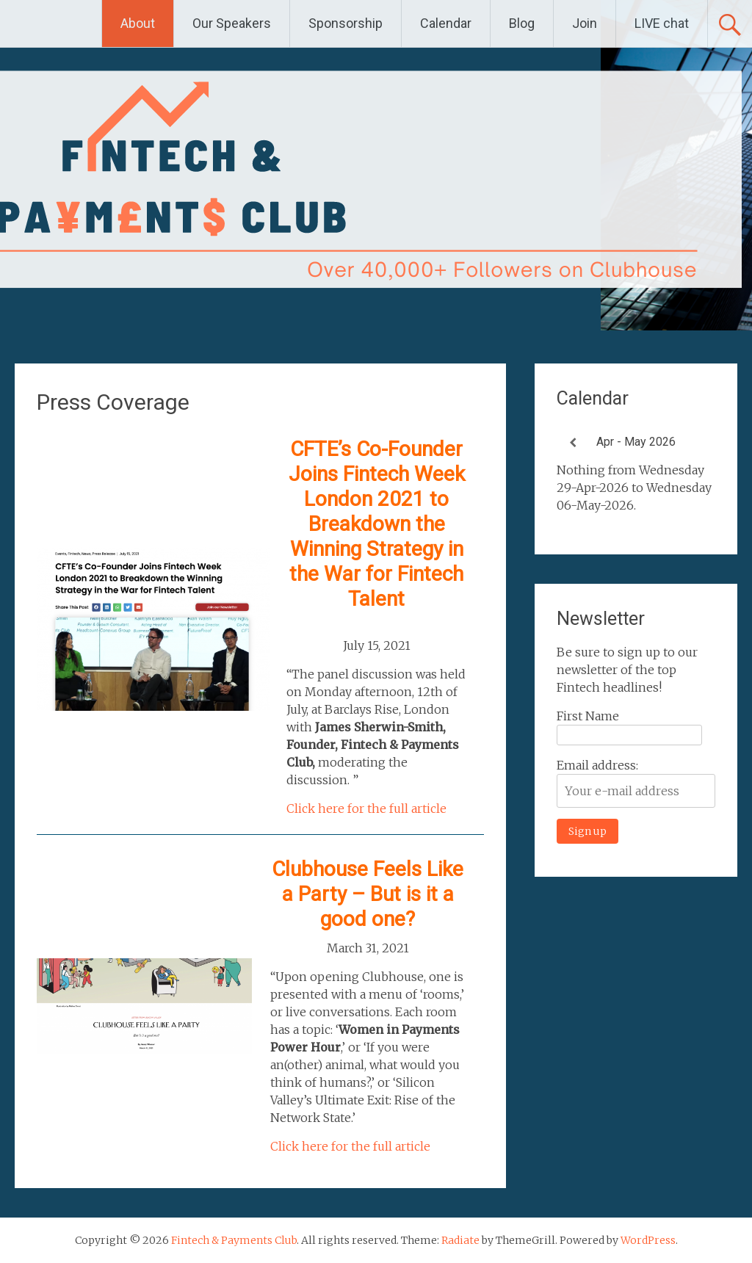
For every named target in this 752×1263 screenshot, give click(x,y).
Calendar (445, 23)
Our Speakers (231, 23)
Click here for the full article (366, 808)
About (137, 23)
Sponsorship (345, 23)
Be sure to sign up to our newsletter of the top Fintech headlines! (627, 670)
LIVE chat (661, 23)
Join (584, 23)
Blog (522, 23)
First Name (588, 716)
